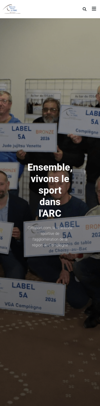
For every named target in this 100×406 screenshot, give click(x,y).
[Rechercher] (84, 9)
